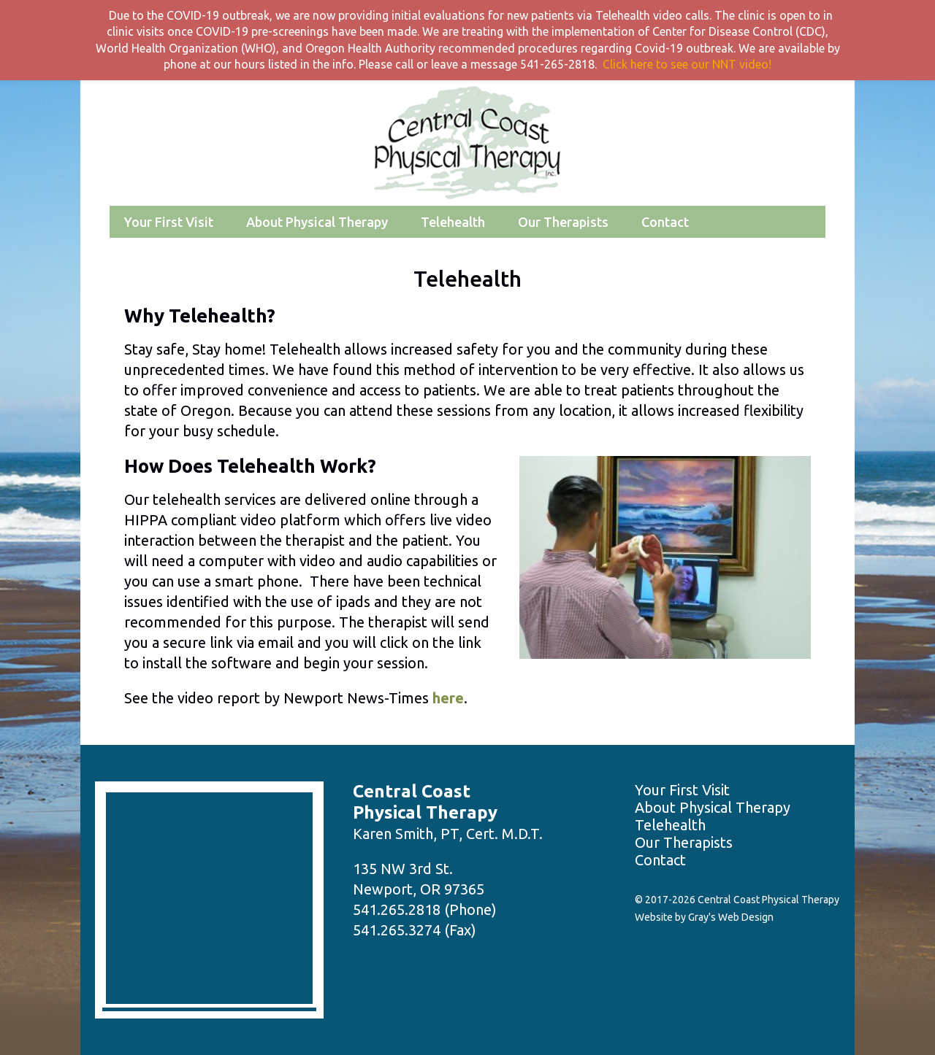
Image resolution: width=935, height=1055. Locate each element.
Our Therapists (563, 222)
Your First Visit (168, 222)
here (448, 697)
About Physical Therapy (317, 222)
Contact (665, 222)
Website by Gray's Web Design (704, 917)
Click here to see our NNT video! (687, 64)
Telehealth (453, 222)
